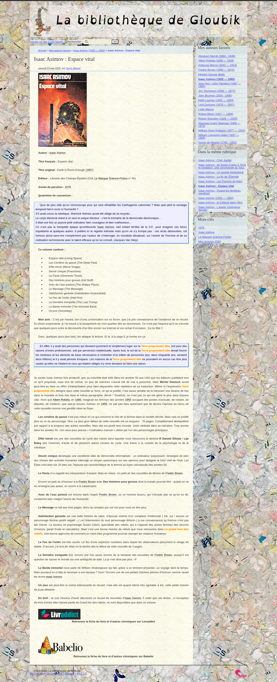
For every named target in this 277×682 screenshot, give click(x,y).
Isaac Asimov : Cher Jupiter (215, 160)
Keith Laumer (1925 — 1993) (216, 100)
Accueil (42, 50)
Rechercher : (75, 41)
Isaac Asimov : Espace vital (216, 186)
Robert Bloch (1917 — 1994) (215, 114)
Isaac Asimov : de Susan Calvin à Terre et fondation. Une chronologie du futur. (222, 166)
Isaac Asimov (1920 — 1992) (89, 50)
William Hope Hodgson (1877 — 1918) (221, 130)
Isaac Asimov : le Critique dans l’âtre (220, 202)
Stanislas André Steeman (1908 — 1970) (219, 125)
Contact (69, 673)
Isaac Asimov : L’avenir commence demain (219, 208)
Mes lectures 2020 (209, 241)
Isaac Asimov (206, 232)
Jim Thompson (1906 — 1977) (216, 91)
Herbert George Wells (211, 74)
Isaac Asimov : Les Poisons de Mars (220, 181)
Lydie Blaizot (206, 109)
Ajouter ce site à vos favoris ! (47, 41)
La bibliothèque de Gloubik (183, 16)
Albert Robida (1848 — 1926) (216, 60)
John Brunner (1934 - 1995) (215, 95)
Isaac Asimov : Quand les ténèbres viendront (219, 192)
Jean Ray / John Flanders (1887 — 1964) (219, 85)
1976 (201, 227)
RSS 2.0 (81, 673)
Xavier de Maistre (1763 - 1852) (217, 142)
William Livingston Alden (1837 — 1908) (218, 136)
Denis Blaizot (73, 68)
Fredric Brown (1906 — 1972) (216, 69)
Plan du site (37, 673)
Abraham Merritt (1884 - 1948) (216, 56)
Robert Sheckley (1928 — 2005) (218, 118)
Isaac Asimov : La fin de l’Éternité (218, 176)
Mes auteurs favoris (60, 50)
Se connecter (54, 673)
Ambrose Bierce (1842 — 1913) (217, 65)
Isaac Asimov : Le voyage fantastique (221, 172)
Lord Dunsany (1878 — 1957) (216, 104)
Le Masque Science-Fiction (214, 236)
